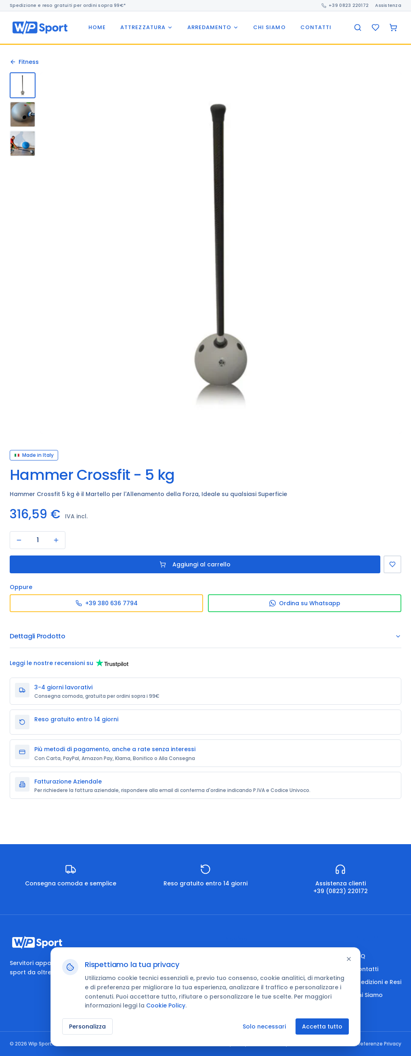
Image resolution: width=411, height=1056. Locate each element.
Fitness (24, 62)
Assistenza (388, 5)
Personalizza (87, 1026)
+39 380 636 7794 (106, 603)
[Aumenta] (56, 540)
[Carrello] (393, 27)
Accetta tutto (322, 1026)
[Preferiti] (375, 27)
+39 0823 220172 (345, 5)
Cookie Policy (165, 1005)
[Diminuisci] (19, 540)
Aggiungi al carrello (195, 564)
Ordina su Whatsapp (304, 603)
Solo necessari (264, 1026)
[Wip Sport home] (40, 27)
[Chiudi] (348, 959)
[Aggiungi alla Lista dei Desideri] (392, 564)
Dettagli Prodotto (205, 636)
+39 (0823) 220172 (340, 891)
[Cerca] (358, 27)
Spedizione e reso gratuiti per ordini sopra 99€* (68, 5)
